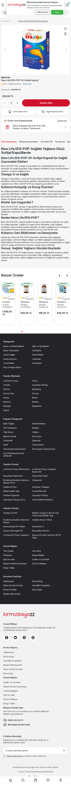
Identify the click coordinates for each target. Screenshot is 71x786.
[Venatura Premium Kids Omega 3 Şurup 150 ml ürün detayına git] (63, 288)
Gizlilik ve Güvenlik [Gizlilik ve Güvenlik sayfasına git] (40, 559)
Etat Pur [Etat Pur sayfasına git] (6, 389)
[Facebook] (6, 637)
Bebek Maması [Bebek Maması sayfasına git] (39, 423)
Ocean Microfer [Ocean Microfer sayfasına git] (39, 491)
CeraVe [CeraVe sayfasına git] (6, 385)
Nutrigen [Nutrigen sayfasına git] (7, 406)
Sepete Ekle (46, 103)
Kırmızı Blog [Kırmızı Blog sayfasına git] (37, 581)
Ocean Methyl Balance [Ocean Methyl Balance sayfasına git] (42, 499)
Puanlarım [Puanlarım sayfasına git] (7, 555)
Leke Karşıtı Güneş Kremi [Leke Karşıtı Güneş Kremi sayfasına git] (14, 449)
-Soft (20, 772)
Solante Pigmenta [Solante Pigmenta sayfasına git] (11, 495)
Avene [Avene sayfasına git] (6, 397)
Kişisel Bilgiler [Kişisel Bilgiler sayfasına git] (38, 555)
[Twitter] (15, 637)
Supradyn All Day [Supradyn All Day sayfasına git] (40, 385)
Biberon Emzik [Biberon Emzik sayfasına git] (9, 436)
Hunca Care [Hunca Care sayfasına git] (8, 393)
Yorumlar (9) (47, 141)
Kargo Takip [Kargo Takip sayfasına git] (8, 568)
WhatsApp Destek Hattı (16, 724)
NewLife (5, 77)
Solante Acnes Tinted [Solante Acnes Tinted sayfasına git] (42, 520)
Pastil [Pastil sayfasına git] (5, 445)
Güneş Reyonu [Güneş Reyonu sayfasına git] (10, 359)
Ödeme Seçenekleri (28, 141)
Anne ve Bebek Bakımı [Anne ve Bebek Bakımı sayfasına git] (13, 346)
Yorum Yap (26, 84)
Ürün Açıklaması (9, 141)
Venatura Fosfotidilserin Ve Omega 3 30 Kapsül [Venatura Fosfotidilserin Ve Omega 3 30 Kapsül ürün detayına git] (26, 306)
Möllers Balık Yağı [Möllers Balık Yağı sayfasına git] (11, 491)
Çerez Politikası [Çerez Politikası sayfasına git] (39, 563)
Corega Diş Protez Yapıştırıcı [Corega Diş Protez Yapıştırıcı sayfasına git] (16, 535)
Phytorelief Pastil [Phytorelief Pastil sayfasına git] (39, 476)
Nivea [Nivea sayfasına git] (34, 397)
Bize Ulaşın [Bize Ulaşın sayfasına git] (37, 589)
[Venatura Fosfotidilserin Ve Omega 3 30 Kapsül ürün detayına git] (26, 288)
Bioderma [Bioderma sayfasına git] (36, 389)
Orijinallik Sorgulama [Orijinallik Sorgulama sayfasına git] (12, 661)
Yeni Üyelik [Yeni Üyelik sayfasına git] (8, 551)
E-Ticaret (27, 772)
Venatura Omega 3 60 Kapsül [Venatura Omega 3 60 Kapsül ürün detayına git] (44, 306)
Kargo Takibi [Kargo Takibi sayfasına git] (9, 703)
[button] (4, 49)
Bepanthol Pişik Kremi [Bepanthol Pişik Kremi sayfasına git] (13, 476)
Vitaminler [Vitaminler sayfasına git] (36, 359)
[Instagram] (33, 637)
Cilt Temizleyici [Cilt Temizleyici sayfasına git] (10, 428)
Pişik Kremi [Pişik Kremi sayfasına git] (8, 432)
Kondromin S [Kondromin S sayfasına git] (38, 526)
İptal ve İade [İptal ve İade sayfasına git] (9, 559)
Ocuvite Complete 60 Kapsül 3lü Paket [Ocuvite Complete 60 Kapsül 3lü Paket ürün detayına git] (7, 306)
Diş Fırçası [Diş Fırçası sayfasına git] (36, 436)
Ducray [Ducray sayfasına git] (35, 393)
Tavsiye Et (60, 141)
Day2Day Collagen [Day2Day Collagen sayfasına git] (40, 487)
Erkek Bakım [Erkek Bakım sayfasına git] (37, 355)
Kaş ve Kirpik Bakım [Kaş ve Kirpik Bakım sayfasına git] (12, 367)
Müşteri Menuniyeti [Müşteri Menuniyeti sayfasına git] (11, 594)
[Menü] (3, 5)
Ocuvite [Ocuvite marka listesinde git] (6, 302)
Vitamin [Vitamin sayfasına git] (35, 432)
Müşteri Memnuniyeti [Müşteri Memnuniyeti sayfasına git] (12, 665)
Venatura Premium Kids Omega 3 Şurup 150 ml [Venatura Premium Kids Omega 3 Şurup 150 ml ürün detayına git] (62, 306)
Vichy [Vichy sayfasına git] (34, 381)
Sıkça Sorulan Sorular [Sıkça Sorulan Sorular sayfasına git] (13, 585)
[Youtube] (24, 637)
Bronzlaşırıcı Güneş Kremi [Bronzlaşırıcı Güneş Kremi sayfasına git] (43, 449)
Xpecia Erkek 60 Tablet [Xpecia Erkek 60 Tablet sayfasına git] (14, 526)
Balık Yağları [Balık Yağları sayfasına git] (8, 423)
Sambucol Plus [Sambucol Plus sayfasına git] (10, 487)
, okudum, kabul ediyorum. (24, 756)
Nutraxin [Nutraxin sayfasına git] (7, 402)
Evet (57, 12)
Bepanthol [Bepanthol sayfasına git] (36, 406)
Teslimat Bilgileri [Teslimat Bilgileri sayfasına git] (10, 691)
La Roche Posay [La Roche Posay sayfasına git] (10, 381)
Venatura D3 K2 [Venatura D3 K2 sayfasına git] (10, 513)
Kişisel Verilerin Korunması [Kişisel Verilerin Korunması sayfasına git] (15, 563)
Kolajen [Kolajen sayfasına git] (35, 428)
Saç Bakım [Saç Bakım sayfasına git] (37, 363)
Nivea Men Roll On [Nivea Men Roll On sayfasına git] (40, 531)
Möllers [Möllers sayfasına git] (35, 402)
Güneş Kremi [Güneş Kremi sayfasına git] (38, 445)
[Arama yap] (23, 780)
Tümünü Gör (62, 121)
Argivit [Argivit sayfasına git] (6, 410)
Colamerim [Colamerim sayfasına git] (37, 480)
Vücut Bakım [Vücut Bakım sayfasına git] (8, 363)
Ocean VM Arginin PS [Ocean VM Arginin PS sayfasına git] (13, 531)
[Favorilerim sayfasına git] (48, 780)
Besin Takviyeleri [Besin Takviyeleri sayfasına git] (11, 350)
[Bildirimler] (67, 5)
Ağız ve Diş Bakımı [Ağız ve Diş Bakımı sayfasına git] (40, 346)
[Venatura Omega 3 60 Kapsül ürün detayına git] (45, 288)
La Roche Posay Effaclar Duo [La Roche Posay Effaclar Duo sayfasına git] (16, 469)
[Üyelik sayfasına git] (60, 780)
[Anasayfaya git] (10, 780)
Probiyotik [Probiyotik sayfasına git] (8, 440)
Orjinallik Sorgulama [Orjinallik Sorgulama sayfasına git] (41, 585)
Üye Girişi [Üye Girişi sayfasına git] (36, 551)
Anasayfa (5, 21)
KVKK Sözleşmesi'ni (15, 756)
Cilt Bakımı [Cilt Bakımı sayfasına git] (36, 350)
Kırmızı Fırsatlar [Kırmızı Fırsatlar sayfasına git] (10, 589)
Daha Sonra (42, 12)
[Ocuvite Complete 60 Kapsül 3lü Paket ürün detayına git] (8, 288)
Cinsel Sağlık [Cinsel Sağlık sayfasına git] (9, 355)
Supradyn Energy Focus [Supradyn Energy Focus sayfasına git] (14, 499)
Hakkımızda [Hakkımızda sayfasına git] (8, 581)
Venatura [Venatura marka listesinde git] (25, 302)
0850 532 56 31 (13, 720)
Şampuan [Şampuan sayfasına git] (36, 440)
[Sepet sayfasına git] (35, 780)
